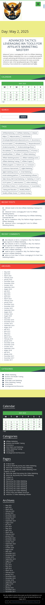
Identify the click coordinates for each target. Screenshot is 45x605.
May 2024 (7, 295)
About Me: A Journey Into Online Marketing (19, 468)
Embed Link (9, 479)
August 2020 (8, 316)
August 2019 (8, 327)
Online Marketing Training (13, 382)
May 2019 (7, 333)
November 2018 (9, 345)
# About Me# (10, 464)
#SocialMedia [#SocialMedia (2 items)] (7, 151)
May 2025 (7, 272)
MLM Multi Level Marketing (13, 380)
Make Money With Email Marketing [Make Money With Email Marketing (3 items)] (13, 179)
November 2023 (9, 306)
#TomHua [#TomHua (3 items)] (34, 151)
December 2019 (9, 320)
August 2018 (8, 350)
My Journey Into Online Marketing (16, 481)
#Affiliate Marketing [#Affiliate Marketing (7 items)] (23, 133)
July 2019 (7, 329)
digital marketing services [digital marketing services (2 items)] (10, 172)
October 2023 (8, 308)
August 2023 (8, 312)
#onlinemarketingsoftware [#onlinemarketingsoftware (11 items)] (26, 147)
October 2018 (8, 346)
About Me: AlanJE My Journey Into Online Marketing (22, 473)
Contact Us (9, 477)
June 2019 (7, 331)
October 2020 (8, 314)
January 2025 (8, 279)
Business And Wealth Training (14, 376)
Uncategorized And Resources (14, 386)
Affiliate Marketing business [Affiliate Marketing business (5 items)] (11, 158)
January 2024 (8, 302)
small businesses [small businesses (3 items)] (24, 186)
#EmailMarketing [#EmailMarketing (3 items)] (20, 143)
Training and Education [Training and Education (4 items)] (10, 189)
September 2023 (9, 310)
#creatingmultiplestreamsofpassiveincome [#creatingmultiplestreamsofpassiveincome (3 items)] (16, 140)
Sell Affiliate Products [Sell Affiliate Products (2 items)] (9, 186)
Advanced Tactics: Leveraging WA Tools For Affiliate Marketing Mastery (22, 45)
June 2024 (7, 293)
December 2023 (9, 304)
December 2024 (9, 281)
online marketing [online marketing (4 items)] (31, 182)
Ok (7, 602)
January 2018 (8, 354)
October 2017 (8, 360)
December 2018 (9, 343)
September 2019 (9, 325)
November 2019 (9, 322)
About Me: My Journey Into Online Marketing (20, 475)
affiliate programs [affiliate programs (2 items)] (8, 165)
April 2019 (7, 335)
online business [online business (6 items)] (18, 182)
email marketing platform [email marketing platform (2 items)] (10, 175)
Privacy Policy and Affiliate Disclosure (17, 492)
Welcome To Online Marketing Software (18, 494)
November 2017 (9, 358)
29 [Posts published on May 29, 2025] (23, 99)
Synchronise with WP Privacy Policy (25, 602)
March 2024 (7, 299)
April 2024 (7, 297)
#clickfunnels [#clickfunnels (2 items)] (27, 136)
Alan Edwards (9, 240)
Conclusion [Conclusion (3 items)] (30, 165)
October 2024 (8, 285)
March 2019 (7, 337)
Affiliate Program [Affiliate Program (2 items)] (27, 161)
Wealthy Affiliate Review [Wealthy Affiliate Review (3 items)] (10, 193)
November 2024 (9, 283)
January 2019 (8, 341)
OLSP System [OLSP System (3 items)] (7, 182)
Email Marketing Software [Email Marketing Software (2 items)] (29, 175)
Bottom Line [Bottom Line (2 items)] (20, 165)
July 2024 (7, 291)
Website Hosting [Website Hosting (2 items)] (25, 193)
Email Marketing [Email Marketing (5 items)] (26, 172)
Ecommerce (8, 378)
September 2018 (9, 348)
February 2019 (8, 339)
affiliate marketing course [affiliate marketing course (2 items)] (30, 158)
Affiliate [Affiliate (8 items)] (18, 154)
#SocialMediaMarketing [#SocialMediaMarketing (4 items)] (21, 151)
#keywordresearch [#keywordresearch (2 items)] (34, 143)
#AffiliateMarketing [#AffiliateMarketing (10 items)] (8, 133)
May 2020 (7, 318)
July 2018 (7, 352)
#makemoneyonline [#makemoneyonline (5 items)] (9, 147)
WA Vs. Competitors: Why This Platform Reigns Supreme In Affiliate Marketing (21, 241)
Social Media (9, 384)
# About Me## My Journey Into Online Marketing (21, 466)
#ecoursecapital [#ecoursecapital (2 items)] (7, 143)
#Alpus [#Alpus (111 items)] (5, 136)
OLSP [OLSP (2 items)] (38, 179)
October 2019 (8, 323)
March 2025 (7, 276)
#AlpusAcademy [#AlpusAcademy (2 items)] (15, 136)
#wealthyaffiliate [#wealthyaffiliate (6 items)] (8, 154)
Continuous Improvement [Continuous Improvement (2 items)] (10, 168)
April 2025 (7, 274)
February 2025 (8, 278)
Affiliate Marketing (10, 375)
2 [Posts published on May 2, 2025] (28, 90)
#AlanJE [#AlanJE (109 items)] (34, 133)
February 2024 (8, 300)
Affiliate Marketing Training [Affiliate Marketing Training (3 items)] (11, 161)
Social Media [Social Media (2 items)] (36, 186)
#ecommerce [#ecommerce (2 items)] (36, 140)
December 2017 (9, 356)
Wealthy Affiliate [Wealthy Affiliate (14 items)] (25, 189)
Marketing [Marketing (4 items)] (30, 179)
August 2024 (8, 289)
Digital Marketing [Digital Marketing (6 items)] (26, 168)
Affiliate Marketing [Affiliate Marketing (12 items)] (29, 154)
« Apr (3, 102)
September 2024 (9, 287)
